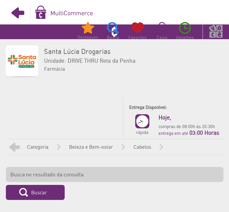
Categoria (38, 147)
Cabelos (142, 147)
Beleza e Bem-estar (91, 147)
